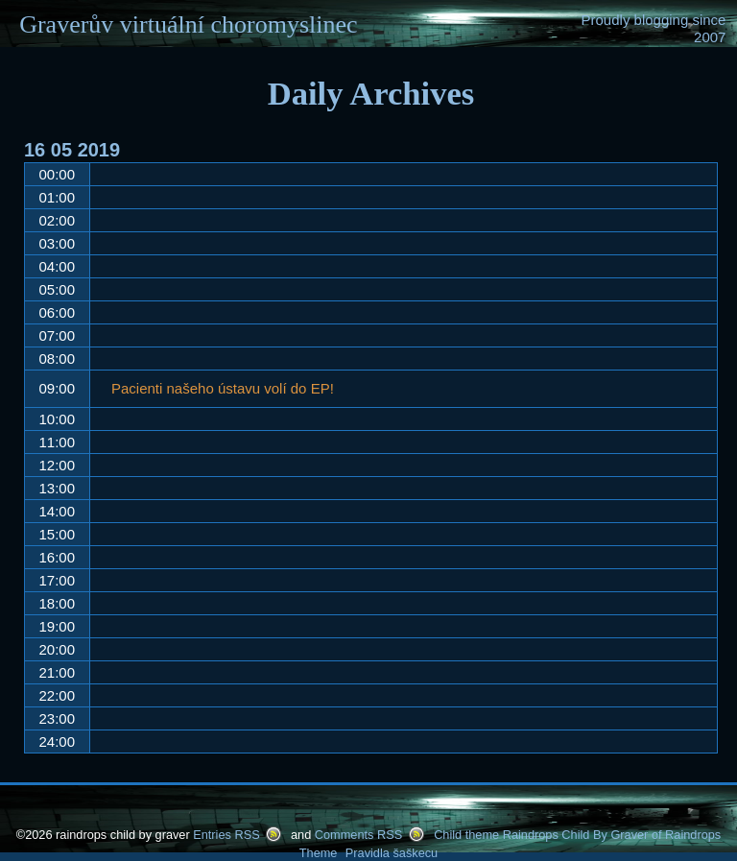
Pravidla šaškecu (391, 853)
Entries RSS (226, 834)
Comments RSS (358, 834)
